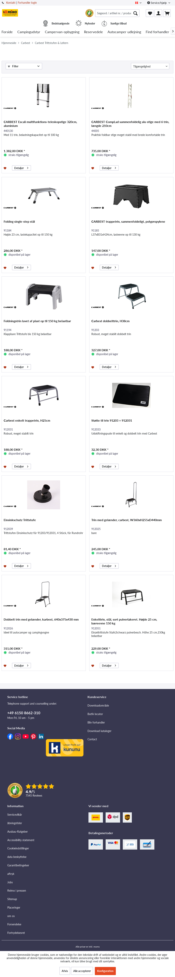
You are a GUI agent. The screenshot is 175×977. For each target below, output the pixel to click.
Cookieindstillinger (18, 848)
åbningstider (14, 823)
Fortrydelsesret (16, 932)
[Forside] (7, 32)
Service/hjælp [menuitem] (157, 2)
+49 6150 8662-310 (23, 713)
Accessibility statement (20, 840)
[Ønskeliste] (149, 13)
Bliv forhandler (96, 722)
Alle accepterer (82, 971)
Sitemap (12, 899)
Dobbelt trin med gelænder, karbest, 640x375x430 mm (41, 619)
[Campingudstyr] (28, 32)
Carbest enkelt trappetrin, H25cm (27, 420)
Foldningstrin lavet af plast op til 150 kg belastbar (37, 321)
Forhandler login (27, 2)
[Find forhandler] (157, 32)
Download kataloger (99, 731)
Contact (92, 739)
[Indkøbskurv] (167, 13)
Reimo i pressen (16, 890)
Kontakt (10, 2)
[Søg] (135, 13)
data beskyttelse (16, 856)
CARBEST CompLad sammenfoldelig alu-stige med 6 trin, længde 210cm (130, 123)
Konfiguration (105, 971)
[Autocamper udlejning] (124, 32)
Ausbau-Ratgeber (17, 831)
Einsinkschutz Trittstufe (20, 520)
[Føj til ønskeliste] (5, 168)
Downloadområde (98, 705)
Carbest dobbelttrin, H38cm (110, 321)
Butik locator (95, 714)
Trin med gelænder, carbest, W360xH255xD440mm (126, 520)
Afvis (65, 971)
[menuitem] (117, 13)
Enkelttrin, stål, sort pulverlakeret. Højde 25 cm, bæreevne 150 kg (124, 621)
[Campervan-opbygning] (62, 32)
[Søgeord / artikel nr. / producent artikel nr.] (117, 13)
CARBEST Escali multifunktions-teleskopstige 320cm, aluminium (40, 123)
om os (11, 916)
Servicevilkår (14, 814)
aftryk (10, 873)
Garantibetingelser (18, 865)
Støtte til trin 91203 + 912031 (111, 420)
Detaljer (21, 167)
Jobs (10, 882)
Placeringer (13, 907)
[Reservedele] (93, 32)
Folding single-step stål (19, 221)
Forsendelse (14, 924)
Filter (13, 66)
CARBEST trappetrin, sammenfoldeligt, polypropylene (128, 221)
